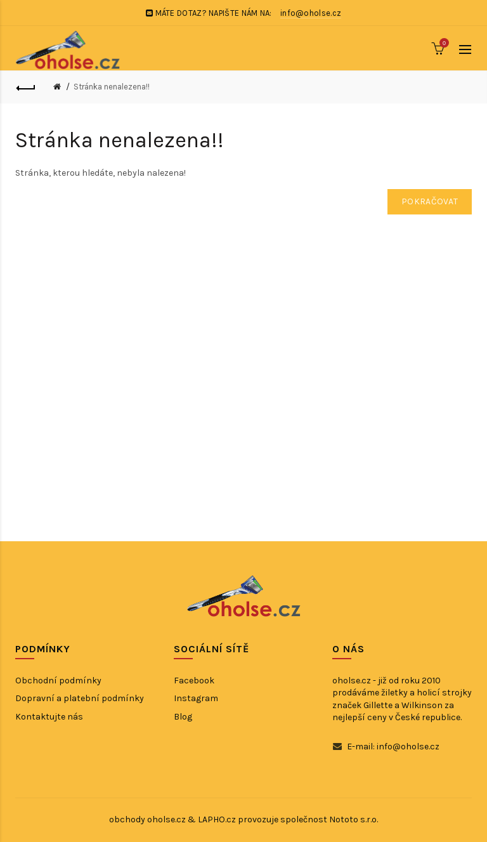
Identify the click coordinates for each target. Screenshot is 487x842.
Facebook (194, 680)
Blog (183, 716)
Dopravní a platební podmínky (79, 698)
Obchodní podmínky (58, 680)
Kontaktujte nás (49, 716)
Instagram (196, 698)
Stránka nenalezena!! (112, 86)
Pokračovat (429, 201)
